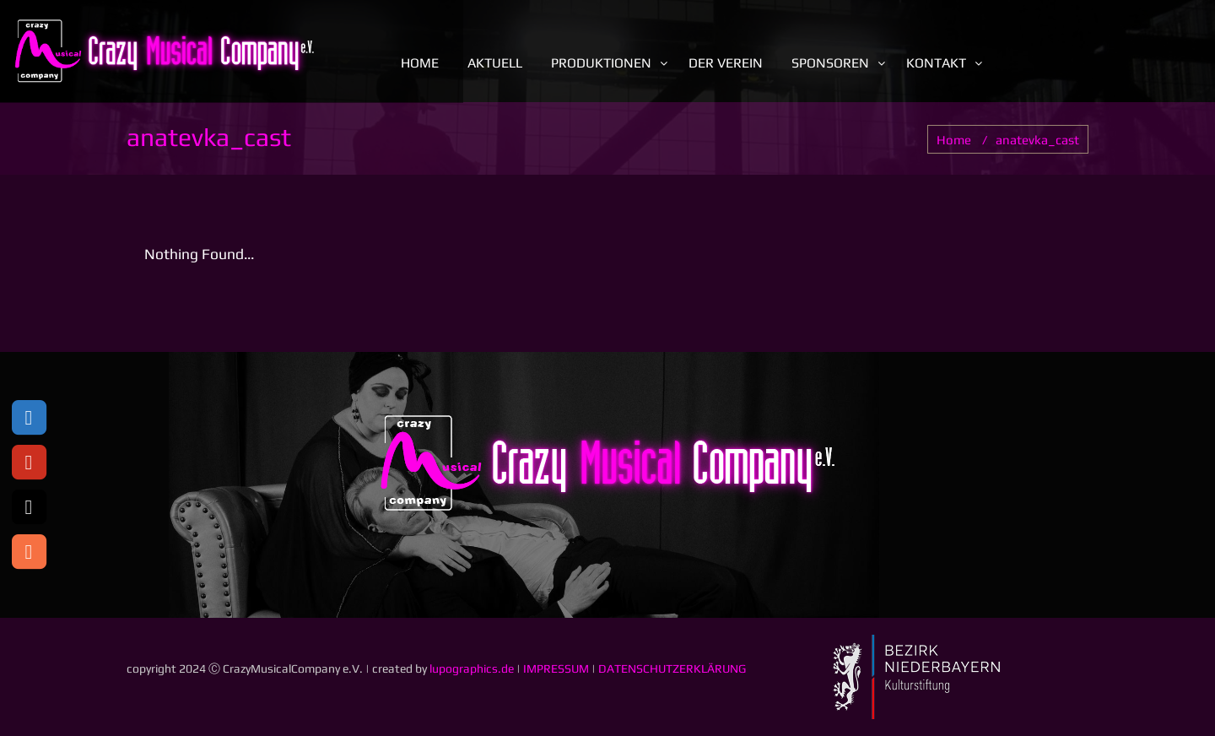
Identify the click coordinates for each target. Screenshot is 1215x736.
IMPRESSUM (556, 668)
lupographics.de (471, 668)
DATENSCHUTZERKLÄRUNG (672, 668)
